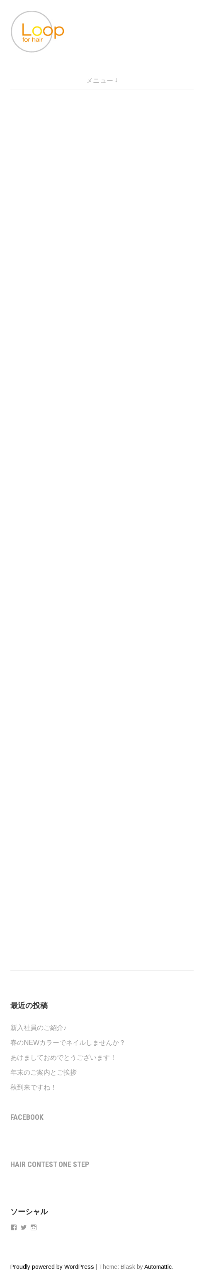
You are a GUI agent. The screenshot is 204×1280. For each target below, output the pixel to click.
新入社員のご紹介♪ (38, 1027)
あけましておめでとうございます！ (63, 1057)
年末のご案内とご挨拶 (43, 1072)
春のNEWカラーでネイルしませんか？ (68, 1042)
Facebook (27, 1117)
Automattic (158, 1266)
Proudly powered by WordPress (52, 1266)
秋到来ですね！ (33, 1087)
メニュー (100, 80)
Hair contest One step (49, 1164)
